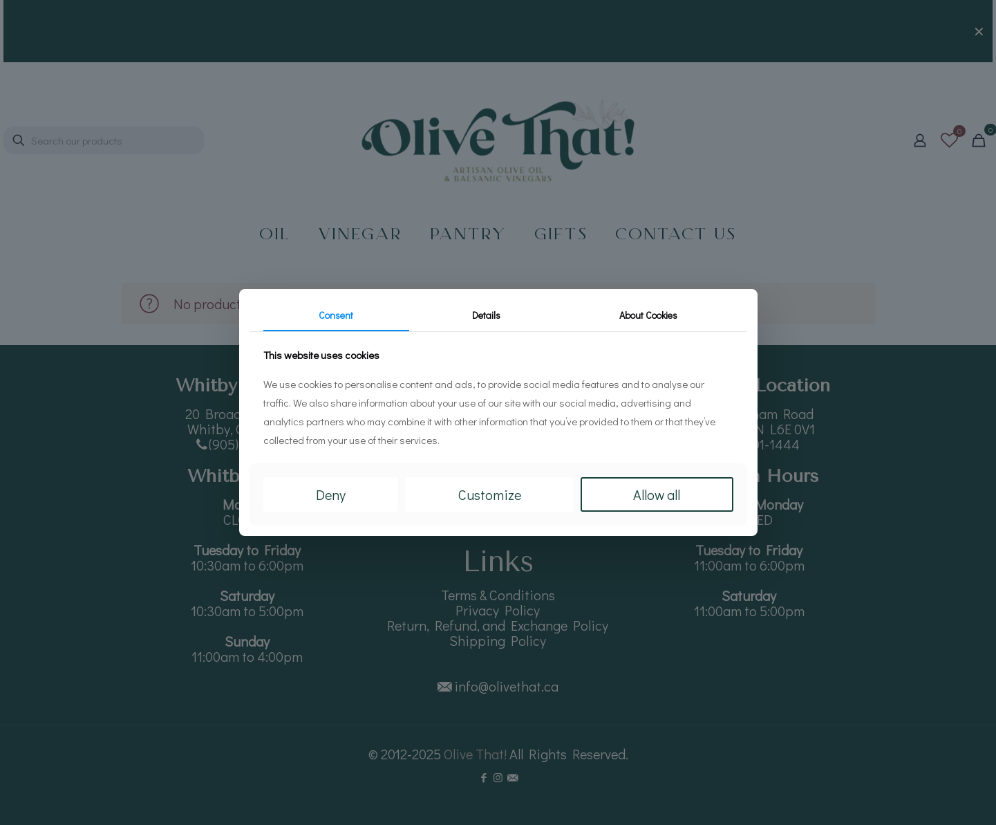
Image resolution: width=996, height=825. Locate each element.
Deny (331, 494)
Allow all (656, 494)
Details (486, 315)
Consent (336, 315)
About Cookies (648, 315)
